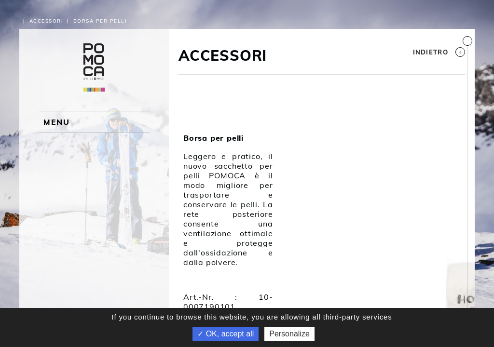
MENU (56, 122)
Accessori (46, 21)
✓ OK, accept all (225, 334)
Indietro (439, 52)
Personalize (289, 334)
